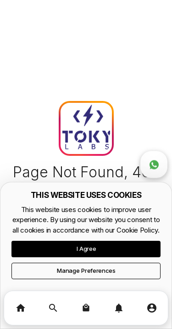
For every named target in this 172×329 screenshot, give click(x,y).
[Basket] (86, 308)
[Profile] (151, 308)
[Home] (20, 308)
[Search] (53, 308)
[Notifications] (118, 308)
